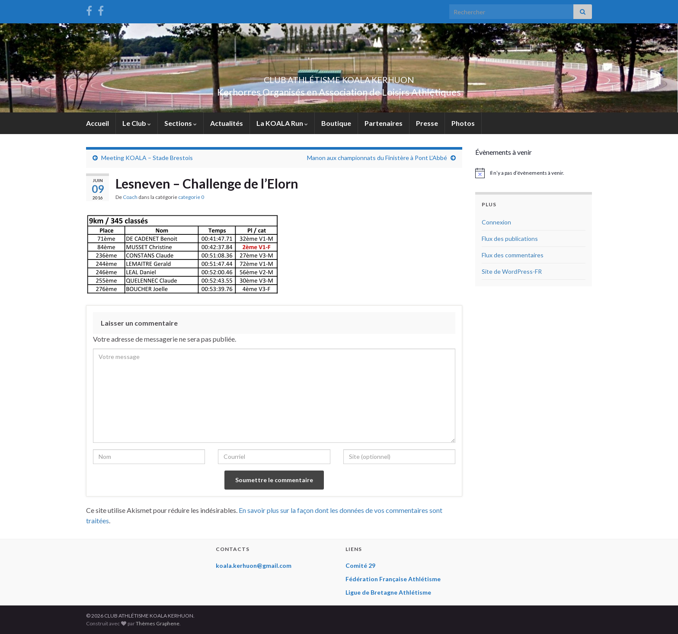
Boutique (336, 123)
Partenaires (384, 123)
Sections (180, 123)
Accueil (97, 123)
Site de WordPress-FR (512, 271)
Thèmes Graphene (157, 623)
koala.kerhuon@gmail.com (253, 565)
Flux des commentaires (513, 255)
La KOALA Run (282, 123)
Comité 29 (360, 565)
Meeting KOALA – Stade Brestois (147, 157)
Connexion (496, 222)
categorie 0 (191, 197)
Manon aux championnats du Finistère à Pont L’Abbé (377, 157)
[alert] (533, 173)
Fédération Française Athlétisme (393, 579)
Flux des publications (510, 238)
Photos (463, 123)
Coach (130, 197)
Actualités (226, 123)
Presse (427, 123)
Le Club (136, 123)
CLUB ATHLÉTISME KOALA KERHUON (339, 77)
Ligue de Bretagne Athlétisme (388, 592)
